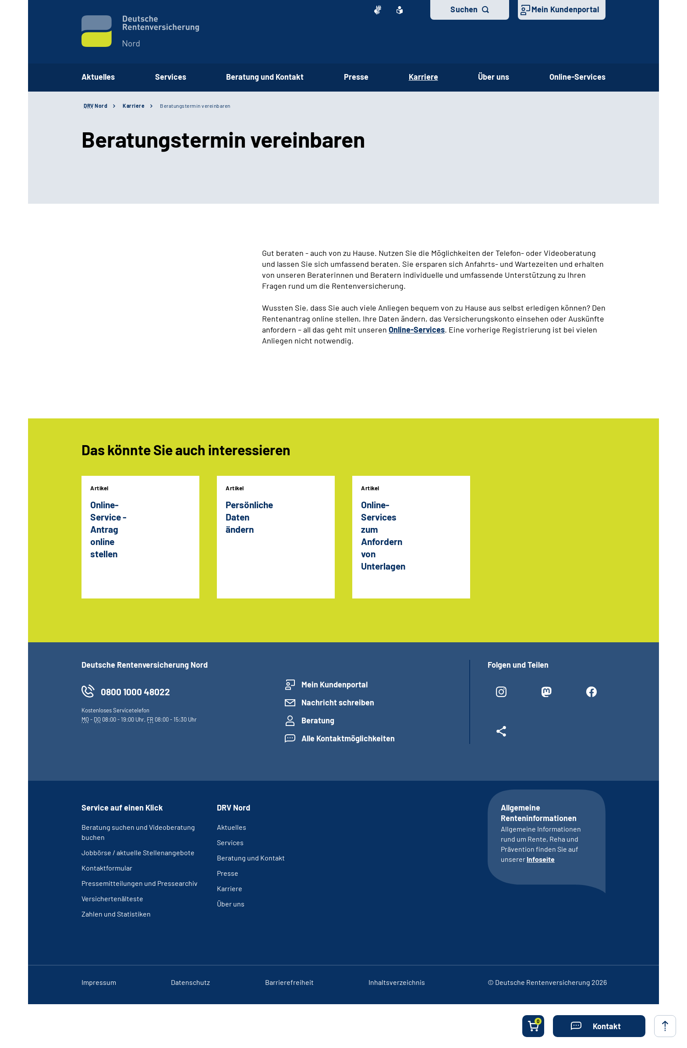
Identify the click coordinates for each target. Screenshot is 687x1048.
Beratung (317, 720)
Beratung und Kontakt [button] (265, 76)
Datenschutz (190, 982)
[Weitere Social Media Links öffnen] (501, 735)
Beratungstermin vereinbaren (195, 106)
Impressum (98, 982)
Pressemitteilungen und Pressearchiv (139, 883)
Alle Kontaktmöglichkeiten (348, 738)
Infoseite (541, 859)
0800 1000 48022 (135, 691)
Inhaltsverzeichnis (396, 982)
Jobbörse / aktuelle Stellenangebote (138, 852)
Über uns (230, 903)
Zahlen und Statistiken (116, 914)
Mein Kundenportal (565, 9)
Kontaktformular (106, 868)
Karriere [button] (423, 76)
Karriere (134, 106)
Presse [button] (356, 76)
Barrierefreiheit (289, 982)
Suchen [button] (464, 9)
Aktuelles (98, 76)
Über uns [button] (493, 76)
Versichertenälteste (112, 898)
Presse (227, 873)
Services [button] (170, 76)
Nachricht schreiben (337, 702)
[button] (599, 1026)
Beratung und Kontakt (251, 857)
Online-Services (577, 76)
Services (230, 842)
